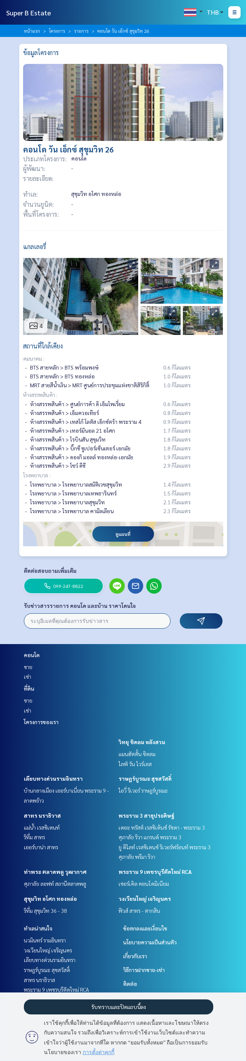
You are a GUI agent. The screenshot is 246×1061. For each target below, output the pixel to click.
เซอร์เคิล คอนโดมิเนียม (144, 883)
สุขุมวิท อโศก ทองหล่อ (50, 898)
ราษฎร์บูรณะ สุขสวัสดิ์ (145, 778)
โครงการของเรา (41, 721)
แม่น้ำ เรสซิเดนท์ (42, 827)
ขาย (28, 666)
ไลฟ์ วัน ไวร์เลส (135, 763)
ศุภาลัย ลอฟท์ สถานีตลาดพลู (55, 883)
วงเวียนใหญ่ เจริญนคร (145, 898)
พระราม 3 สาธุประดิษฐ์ (146, 815)
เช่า (27, 676)
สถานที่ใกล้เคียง (43, 346)
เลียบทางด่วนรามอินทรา (53, 778)
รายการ (81, 31)
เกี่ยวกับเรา (135, 955)
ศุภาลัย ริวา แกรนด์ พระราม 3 (150, 836)
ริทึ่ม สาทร (34, 836)
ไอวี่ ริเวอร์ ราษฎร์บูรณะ (143, 790)
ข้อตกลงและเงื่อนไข (145, 928)
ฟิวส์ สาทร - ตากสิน (139, 910)
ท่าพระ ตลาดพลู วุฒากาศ (55, 871)
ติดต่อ (130, 983)
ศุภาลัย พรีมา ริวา (137, 856)
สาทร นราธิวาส (42, 815)
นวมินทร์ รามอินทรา (45, 940)
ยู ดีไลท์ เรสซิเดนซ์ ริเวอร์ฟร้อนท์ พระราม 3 (165, 846)
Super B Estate (28, 12)
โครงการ (57, 31)
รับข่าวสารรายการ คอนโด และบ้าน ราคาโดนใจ (80, 605)
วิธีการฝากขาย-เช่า (144, 969)
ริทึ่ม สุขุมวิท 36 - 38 (45, 910)
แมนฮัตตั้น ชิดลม (137, 753)
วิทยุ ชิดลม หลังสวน (142, 741)
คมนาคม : (33, 358)
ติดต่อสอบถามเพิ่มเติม (50, 570)
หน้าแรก (32, 31)
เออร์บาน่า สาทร (41, 846)
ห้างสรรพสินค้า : (40, 394)
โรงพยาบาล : (36, 475)
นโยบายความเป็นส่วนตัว (150, 942)
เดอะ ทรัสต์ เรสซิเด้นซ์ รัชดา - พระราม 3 (162, 827)
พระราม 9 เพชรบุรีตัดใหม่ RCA (155, 871)
